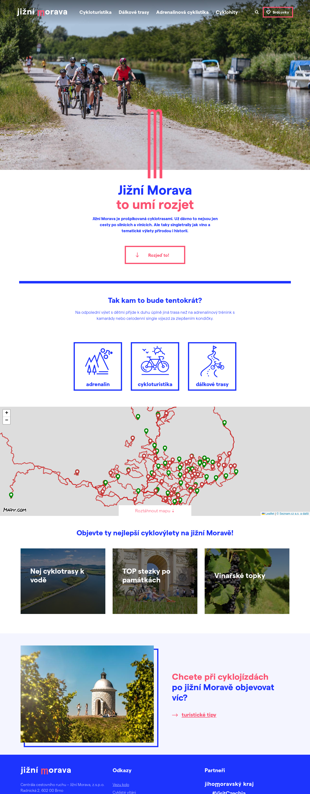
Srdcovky (281, 12)
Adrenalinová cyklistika (182, 12)
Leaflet (268, 513)
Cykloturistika (95, 12)
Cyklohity (227, 12)
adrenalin (98, 365)
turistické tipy (199, 714)
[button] (224, 423)
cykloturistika (155, 365)
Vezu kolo (121, 784)
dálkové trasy (212, 365)
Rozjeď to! (158, 254)
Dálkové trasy (134, 12)
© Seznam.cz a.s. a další (293, 513)
